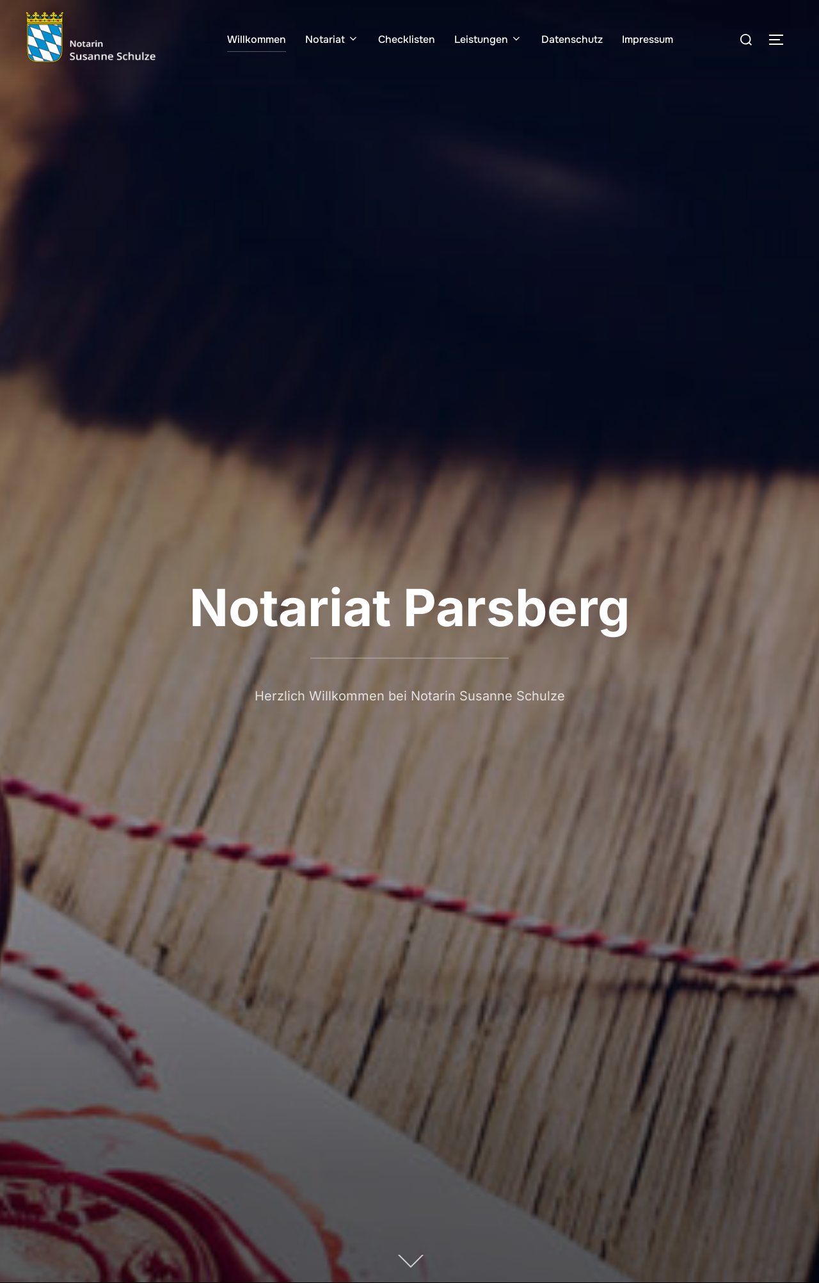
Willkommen (256, 39)
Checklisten (406, 39)
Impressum (647, 39)
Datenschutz (572, 39)
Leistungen (488, 39)
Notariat (332, 39)
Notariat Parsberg (409, 607)
